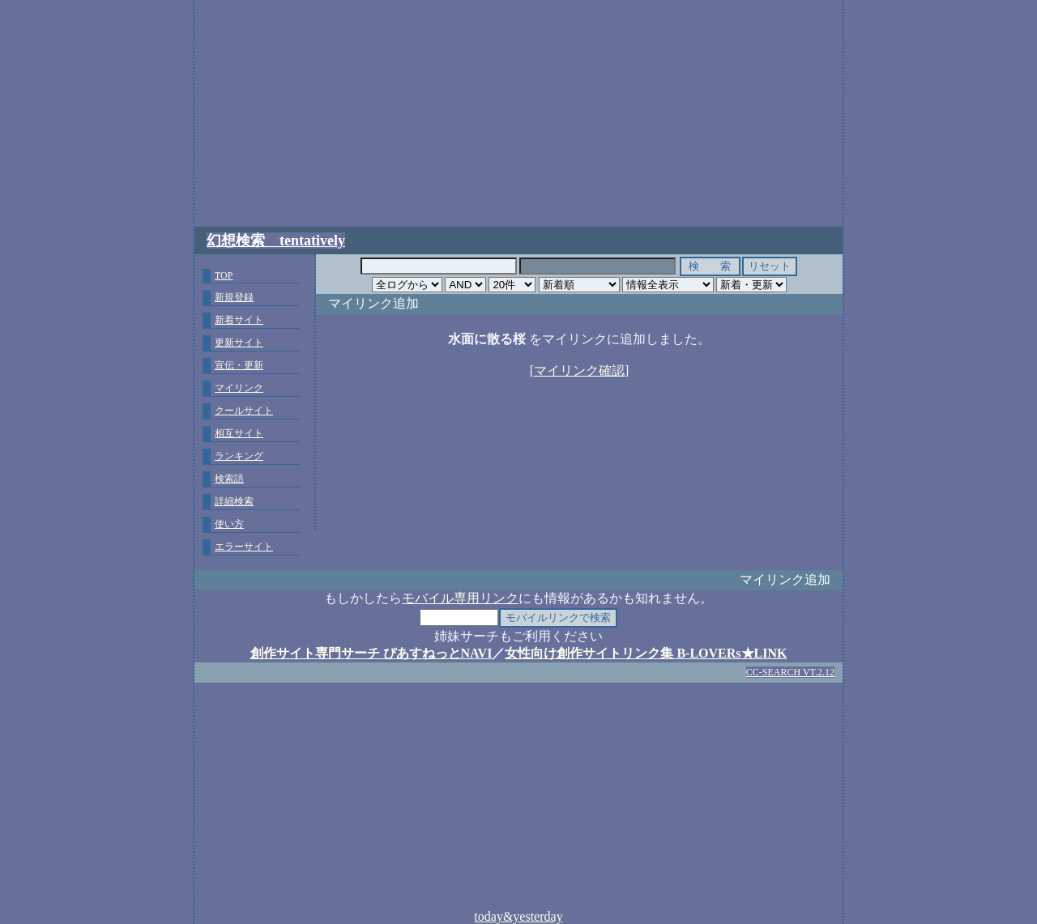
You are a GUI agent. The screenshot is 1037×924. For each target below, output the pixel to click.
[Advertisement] (518, 113)
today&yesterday (518, 916)
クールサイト (244, 410)
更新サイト (239, 342)
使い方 (229, 524)
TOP (224, 275)
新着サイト (239, 320)
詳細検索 (234, 501)
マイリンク (239, 388)
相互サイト (239, 433)
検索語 (229, 478)
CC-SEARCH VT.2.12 (790, 672)
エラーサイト (244, 546)
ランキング (239, 456)
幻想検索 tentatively (276, 240)
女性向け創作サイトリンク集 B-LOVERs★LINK (646, 653)
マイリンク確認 (579, 370)
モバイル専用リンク (460, 598)
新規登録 (234, 297)
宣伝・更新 (239, 365)
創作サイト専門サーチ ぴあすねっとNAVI (371, 653)
